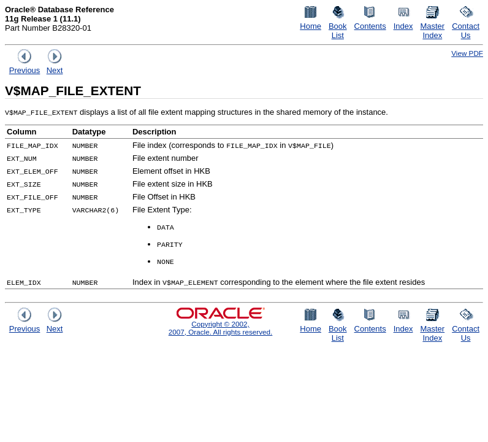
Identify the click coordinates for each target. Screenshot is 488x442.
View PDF (467, 53)
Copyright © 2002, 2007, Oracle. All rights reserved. (221, 328)
